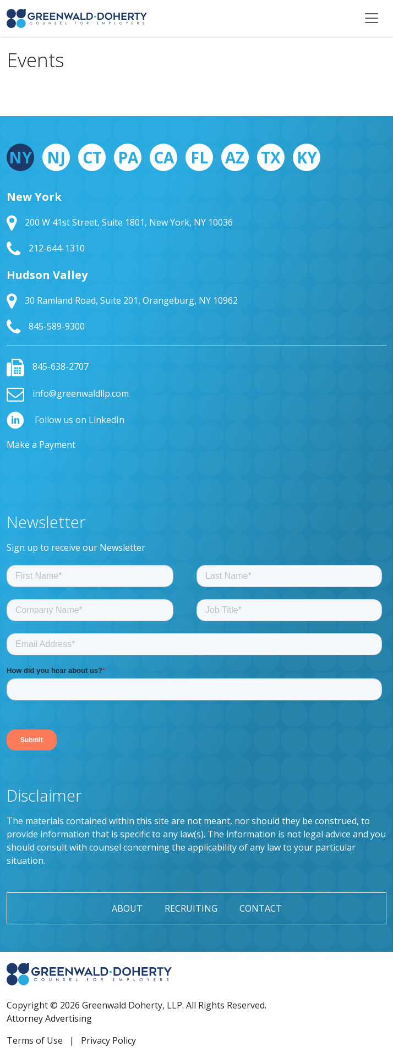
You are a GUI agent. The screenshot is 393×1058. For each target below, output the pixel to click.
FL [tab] (199, 157)
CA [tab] (164, 157)
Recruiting (191, 908)
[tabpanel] (196, 262)
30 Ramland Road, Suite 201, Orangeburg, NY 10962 (122, 300)
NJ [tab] (56, 157)
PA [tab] (128, 157)
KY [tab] (307, 157)
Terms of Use (35, 1040)
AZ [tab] (235, 157)
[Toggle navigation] (371, 18)
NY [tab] (20, 157)
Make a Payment (41, 444)
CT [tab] (92, 157)
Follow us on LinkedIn (65, 420)
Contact (260, 908)
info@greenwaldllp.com (68, 393)
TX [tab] (271, 157)
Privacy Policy (108, 1040)
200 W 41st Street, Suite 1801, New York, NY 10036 (120, 222)
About (127, 908)
